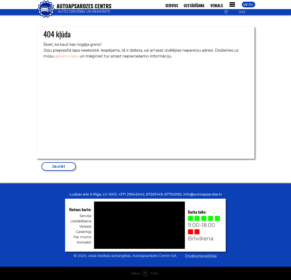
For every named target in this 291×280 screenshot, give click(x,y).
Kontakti (84, 242)
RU (251, 4)
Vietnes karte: (80, 209)
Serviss (85, 216)
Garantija (83, 232)
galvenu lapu (67, 56)
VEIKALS (216, 5)
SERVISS (171, 5)
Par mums (82, 237)
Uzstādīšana (194, 5)
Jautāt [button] (58, 166)
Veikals (85, 226)
